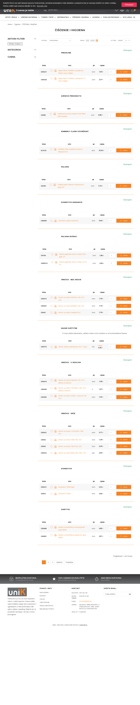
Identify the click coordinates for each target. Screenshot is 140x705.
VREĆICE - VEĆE (68, 413)
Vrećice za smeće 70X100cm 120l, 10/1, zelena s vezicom (72, 389)
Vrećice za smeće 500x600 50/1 (69, 312)
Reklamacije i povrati (47, 609)
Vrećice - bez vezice (71, 280)
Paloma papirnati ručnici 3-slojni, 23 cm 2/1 (73, 263)
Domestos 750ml (64, 494)
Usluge (42, 599)
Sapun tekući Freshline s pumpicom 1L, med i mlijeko (72, 79)
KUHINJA (96, 17)
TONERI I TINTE (47, 17)
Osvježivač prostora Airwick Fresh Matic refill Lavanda (72, 115)
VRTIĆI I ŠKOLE (11, 17)
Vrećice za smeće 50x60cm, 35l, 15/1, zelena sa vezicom (71, 381)
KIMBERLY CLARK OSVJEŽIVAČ (75, 131)
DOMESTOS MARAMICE (71, 202)
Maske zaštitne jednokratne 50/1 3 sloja (73, 347)
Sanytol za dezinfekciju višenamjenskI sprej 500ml (71, 528)
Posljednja (69, 562)
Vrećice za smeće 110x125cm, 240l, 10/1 (70, 432)
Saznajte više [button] (42, 6)
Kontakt (43, 596)
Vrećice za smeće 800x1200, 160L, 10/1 (72, 453)
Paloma (65, 167)
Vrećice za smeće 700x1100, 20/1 (70, 446)
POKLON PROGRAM (111, 17)
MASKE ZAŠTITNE (69, 328)
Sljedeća (59, 562)
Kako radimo (44, 592)
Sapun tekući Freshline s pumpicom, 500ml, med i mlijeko (71, 71)
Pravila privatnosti (46, 606)
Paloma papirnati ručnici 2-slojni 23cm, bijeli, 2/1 (72, 255)
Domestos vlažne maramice (68, 221)
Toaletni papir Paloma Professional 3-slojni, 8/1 (71, 186)
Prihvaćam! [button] (129, 5)
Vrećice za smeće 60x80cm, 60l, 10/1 (71, 306)
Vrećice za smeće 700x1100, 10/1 (70, 440)
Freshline (66, 53)
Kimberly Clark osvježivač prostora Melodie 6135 (70, 150)
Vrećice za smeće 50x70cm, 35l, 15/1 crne (71, 298)
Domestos (66, 469)
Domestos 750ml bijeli (66, 487)
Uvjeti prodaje (44, 602)
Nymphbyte (83, 625)
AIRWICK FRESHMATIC (71, 96)
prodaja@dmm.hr (85, 601)
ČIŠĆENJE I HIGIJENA (80, 17)
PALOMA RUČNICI (69, 236)
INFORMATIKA (63, 17)
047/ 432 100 (83, 593)
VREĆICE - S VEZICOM (71, 362)
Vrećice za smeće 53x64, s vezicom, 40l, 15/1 (72, 397)
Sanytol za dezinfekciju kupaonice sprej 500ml (72, 536)
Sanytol (65, 509)
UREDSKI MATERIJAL (29, 17)
